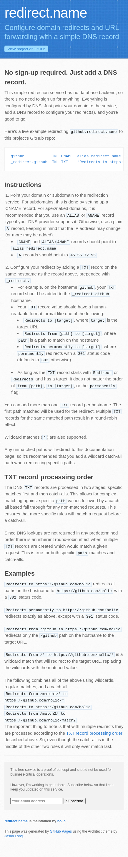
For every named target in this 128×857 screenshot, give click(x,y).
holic (61, 821)
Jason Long (13, 836)
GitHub (26, 49)
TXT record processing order (94, 733)
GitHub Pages (61, 831)
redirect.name (16, 821)
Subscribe (74, 801)
